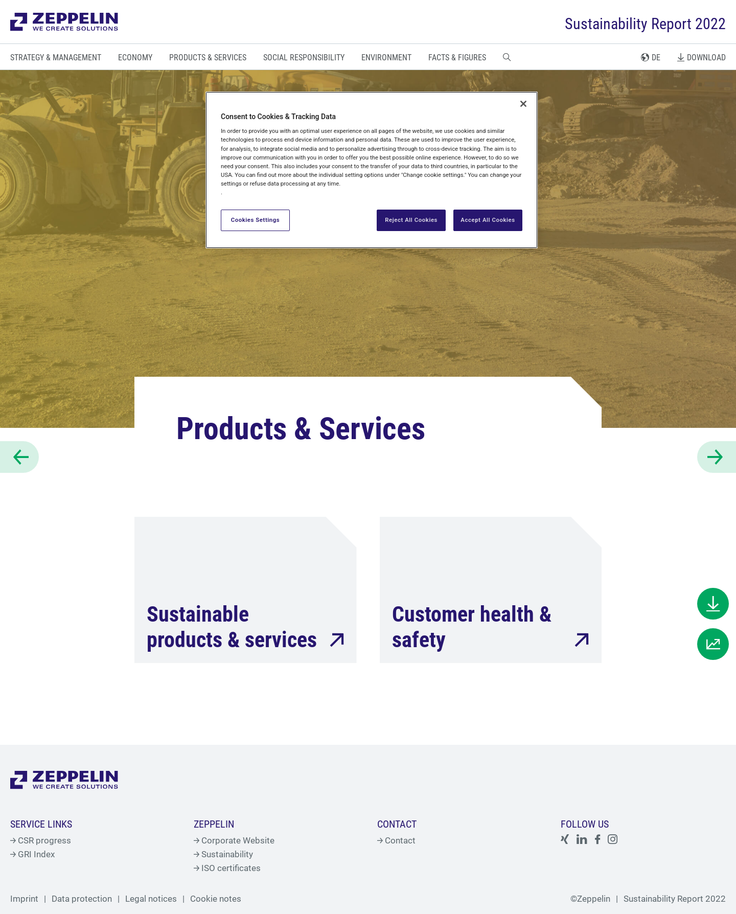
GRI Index (32, 854)
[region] (371, 170)
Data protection (82, 899)
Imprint (24, 899)
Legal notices (151, 899)
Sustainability (223, 854)
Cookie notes (215, 899)
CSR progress (40, 840)
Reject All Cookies (411, 219)
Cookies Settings (255, 219)
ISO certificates (227, 868)
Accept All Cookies (488, 219)
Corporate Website (234, 840)
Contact (396, 840)
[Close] (523, 104)
